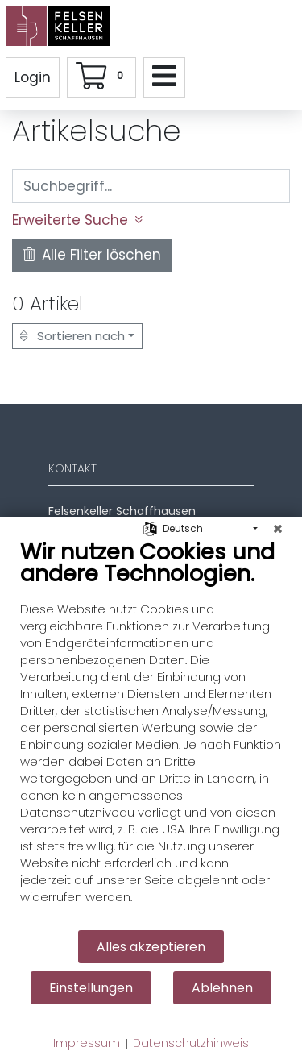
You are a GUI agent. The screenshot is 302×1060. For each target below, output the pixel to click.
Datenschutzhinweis (191, 1043)
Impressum (86, 1043)
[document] (151, 733)
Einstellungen (91, 988)
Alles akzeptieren (151, 946)
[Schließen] (278, 529)
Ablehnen (222, 988)
